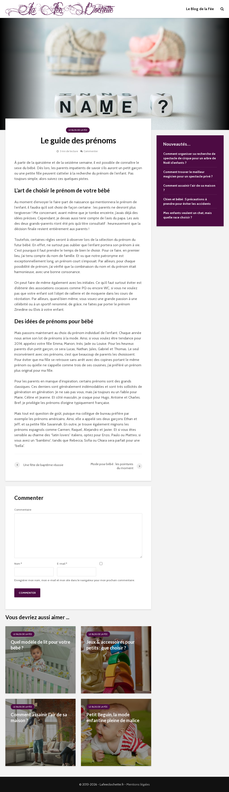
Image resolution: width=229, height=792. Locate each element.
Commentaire (22, 509)
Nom (18, 563)
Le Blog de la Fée (200, 9)
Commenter (91, 151)
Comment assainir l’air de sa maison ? (39, 717)
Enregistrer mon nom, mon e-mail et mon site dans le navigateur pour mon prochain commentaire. (74, 580)
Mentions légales (138, 784)
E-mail (62, 563)
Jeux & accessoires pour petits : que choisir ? (110, 644)
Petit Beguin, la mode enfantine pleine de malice (112, 717)
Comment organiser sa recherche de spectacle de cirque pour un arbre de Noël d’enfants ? (189, 158)
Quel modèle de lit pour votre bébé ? (40, 644)
